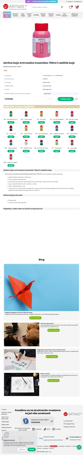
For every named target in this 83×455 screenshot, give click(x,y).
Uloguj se (70, 1)
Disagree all (22, 449)
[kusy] (49, 99)
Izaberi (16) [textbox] (47, 93)
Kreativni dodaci (51, 15)
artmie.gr (45, 448)
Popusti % (7, 14)
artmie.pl (45, 446)
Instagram (37, 429)
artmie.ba (61, 446)
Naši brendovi (64, 15)
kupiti (11, 122)
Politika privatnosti (69, 427)
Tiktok (47, 429)
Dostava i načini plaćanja (6, 413)
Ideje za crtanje (45, 373)
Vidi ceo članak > (35, 318)
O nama (4, 409)
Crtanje (58, 15)
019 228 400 (69, 421)
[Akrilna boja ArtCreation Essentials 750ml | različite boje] (41, 40)
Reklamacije (5, 424)
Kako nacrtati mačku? (47, 323)
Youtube (56, 429)
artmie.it (51, 448)
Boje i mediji (23, 15)
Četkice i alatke (43, 15)
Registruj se (79, 1)
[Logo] (15, 7)
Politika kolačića (6, 427)
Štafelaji (36, 15)
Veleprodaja (5, 422)
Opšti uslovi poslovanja (5, 418)
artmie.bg (75, 446)
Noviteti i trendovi (15, 15)
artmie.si (39, 446)
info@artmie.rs (70, 424)
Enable (31, 449)
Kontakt (4, 430)
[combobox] (61, 93)
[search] (62, 7)
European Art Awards (48, 437)
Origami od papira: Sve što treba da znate (18, 312)
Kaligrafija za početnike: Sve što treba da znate (51, 350)
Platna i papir (29, 15)
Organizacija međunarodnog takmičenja (53, 440)
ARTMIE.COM (53, 446)
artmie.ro (68, 446)
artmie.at (38, 448)
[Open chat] (79, 447)
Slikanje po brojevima (75, 15)
